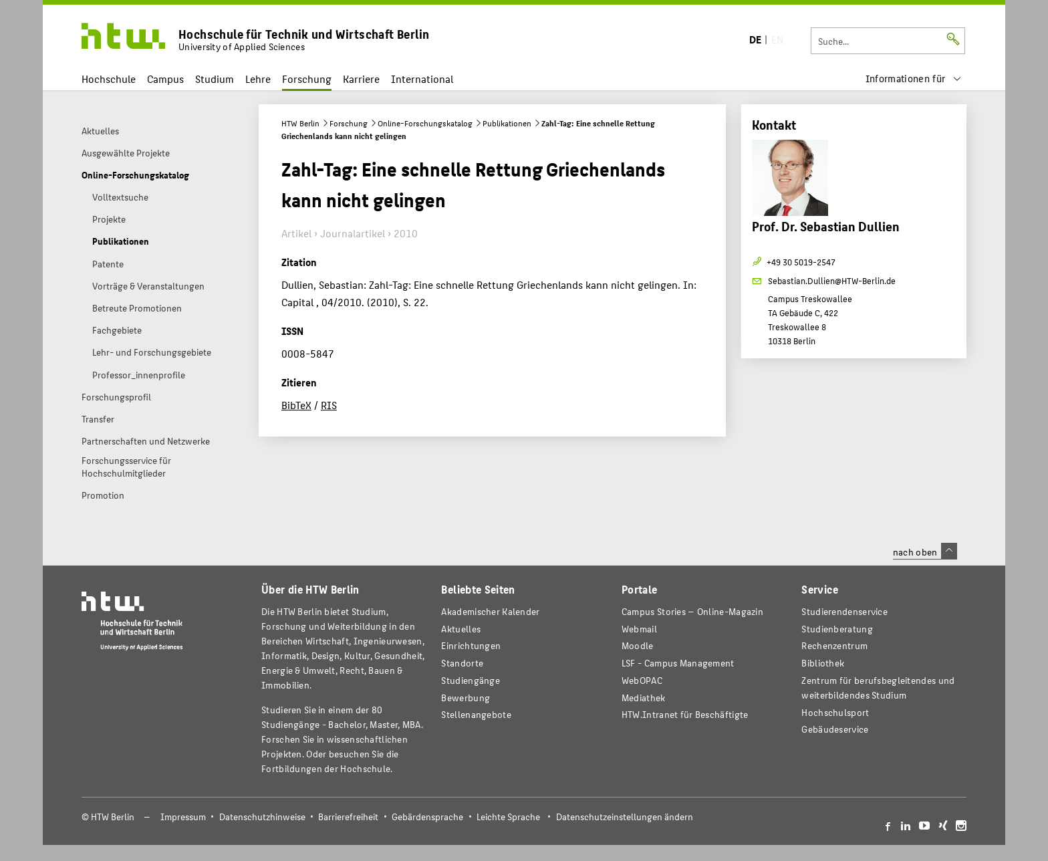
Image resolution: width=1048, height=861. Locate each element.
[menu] (913, 78)
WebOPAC (642, 680)
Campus (165, 78)
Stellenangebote (476, 714)
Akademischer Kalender (490, 611)
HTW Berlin (300, 123)
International (422, 78)
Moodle (638, 645)
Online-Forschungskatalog (425, 123)
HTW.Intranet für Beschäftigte (685, 714)
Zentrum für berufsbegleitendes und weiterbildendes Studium (877, 687)
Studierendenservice (844, 611)
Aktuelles (461, 629)
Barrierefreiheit (348, 817)
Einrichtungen (471, 645)
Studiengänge (470, 680)
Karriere (361, 78)
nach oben (925, 551)
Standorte (462, 663)
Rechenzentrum (834, 645)
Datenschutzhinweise (262, 817)
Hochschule (109, 78)
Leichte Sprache (508, 817)
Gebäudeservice (834, 729)
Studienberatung (836, 629)
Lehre (258, 78)
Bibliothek (822, 663)
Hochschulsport (835, 712)
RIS (329, 404)
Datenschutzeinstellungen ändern (624, 817)
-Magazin (692, 611)
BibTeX (296, 404)
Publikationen (507, 123)
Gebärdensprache (427, 817)
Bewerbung (465, 698)
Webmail (639, 629)
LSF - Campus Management (678, 663)
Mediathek (644, 698)
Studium (214, 78)
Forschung (307, 78)
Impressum (183, 817)
